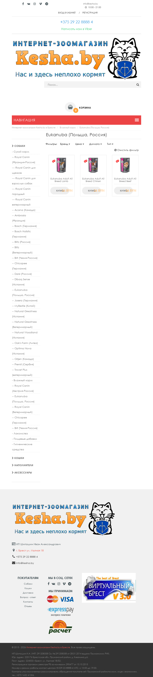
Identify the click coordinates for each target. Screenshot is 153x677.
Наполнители (22, 465)
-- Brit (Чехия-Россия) (25, 257)
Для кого (95, 143)
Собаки (18, 145)
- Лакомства (20, 433)
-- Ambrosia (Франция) (19, 218)
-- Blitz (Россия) (21, 241)
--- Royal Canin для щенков (23, 170)
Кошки (18, 457)
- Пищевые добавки (24, 438)
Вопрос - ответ (28, 597)
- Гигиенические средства (22, 447)
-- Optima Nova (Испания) (21, 351)
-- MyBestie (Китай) (23, 305)
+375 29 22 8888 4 (27, 556)
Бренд (65, 143)
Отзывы (28, 606)
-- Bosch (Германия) (24, 225)
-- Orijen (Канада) (23, 358)
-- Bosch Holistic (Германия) (21, 234)
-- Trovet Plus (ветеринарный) (22, 372)
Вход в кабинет (67, 12)
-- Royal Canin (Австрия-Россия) (23, 388)
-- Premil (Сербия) (23, 364)
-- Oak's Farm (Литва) (25, 342)
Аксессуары (22, 472)
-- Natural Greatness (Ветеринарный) (24, 324)
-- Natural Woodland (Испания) (25, 335)
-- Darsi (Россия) (22, 273)
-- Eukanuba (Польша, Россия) (23, 292)
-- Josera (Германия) (25, 300)
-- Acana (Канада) (23, 209)
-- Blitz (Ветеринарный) (22, 250)
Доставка (28, 592)
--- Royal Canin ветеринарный (21, 202)
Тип (110, 143)
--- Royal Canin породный (21, 191)
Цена (79, 143)
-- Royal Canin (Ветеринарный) (22, 409)
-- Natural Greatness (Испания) (24, 314)
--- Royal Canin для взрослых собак (23, 181)
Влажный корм (68, 127)
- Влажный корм (22, 380)
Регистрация (90, 12)
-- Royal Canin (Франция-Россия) (23, 159)
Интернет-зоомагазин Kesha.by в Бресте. (48, 647)
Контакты (28, 601)
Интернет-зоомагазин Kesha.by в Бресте (33, 127)
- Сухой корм (20, 151)
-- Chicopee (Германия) (19, 266)
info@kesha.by (90, 3)
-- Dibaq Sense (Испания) (21, 282)
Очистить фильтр (126, 149)
